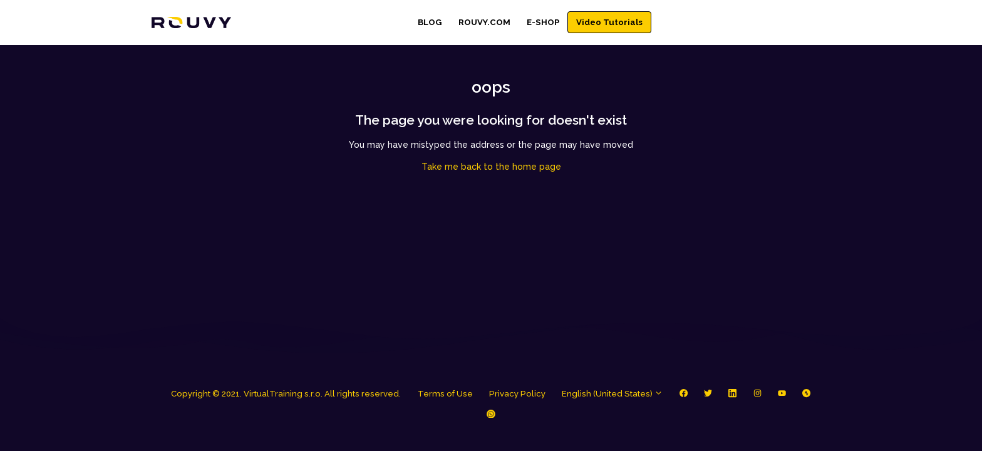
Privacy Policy (517, 393)
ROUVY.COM (484, 22)
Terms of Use (445, 393)
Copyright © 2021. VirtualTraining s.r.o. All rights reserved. (286, 393)
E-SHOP (543, 22)
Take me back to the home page (491, 167)
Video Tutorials (609, 22)
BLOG (430, 22)
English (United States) (612, 393)
